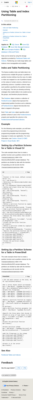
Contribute (4, 392)
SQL (8, 6)
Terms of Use (22, 395)
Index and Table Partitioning (10, 27)
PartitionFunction (6, 101)
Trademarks (4, 397)
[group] (16, 210)
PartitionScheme (8, 106)
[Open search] (25, 2)
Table (6, 112)
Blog (24, 390)
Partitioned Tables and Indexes (11, 355)
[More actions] (30, 6)
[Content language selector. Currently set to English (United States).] (9, 381)
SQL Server (15, 6)
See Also (5, 40)
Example (5, 30)
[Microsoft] (16, 2)
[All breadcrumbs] (2, 6)
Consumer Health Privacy (8, 395)
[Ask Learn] (27, 6)
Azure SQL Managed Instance (20, 47)
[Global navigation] (2, 2)
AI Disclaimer (5, 390)
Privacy (11, 392)
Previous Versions (16, 390)
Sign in (30, 2)
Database (7, 98)
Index (13, 112)
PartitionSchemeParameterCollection (12, 119)
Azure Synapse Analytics (12, 49)
